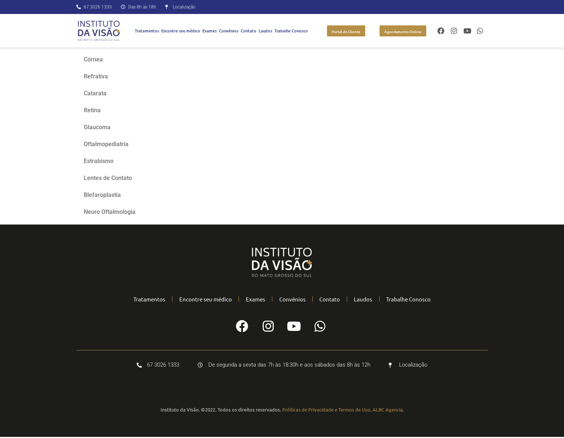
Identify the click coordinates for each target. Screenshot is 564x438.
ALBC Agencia (388, 410)
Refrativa (96, 76)
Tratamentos (147, 31)
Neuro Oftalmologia (110, 211)
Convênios (228, 31)
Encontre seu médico (180, 31)
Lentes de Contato (108, 177)
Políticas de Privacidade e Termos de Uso (326, 410)
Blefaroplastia (102, 194)
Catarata (95, 93)
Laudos (265, 31)
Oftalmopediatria (106, 144)
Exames (209, 31)
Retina (92, 110)
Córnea (93, 59)
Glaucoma (97, 127)
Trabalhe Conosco (291, 31)
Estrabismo (99, 161)
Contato (248, 31)
